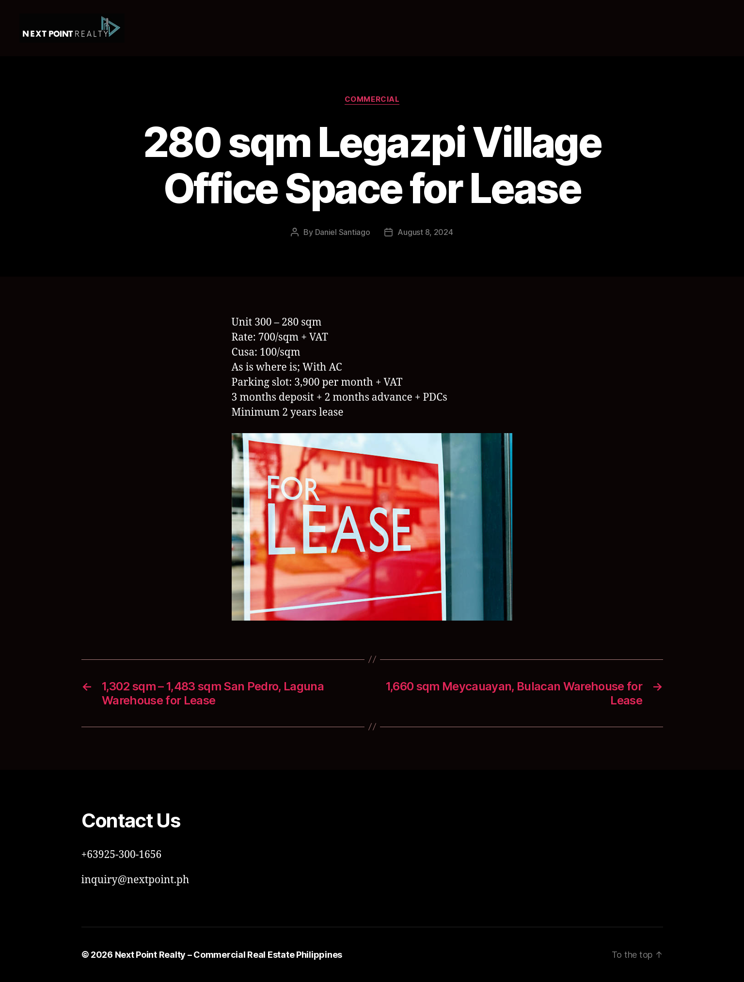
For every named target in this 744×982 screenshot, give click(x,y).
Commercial (372, 99)
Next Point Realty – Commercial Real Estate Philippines (228, 955)
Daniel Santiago (342, 232)
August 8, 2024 (425, 232)
